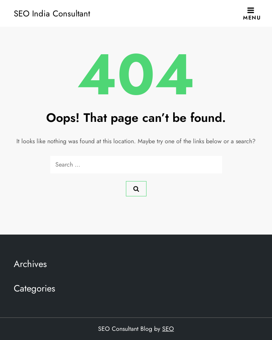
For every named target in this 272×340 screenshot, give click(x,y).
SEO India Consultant (52, 13)
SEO (168, 328)
